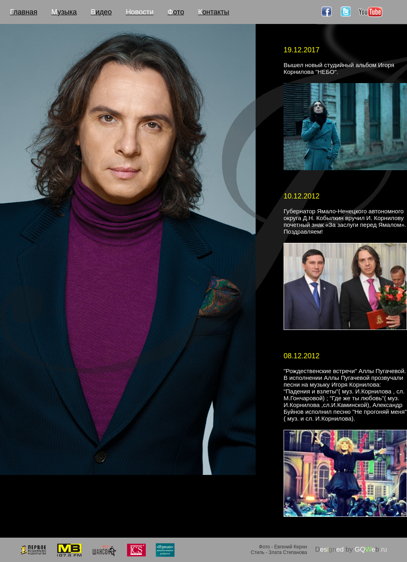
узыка (64, 12)
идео (101, 12)
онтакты (213, 12)
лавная (24, 12)
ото (176, 12)
